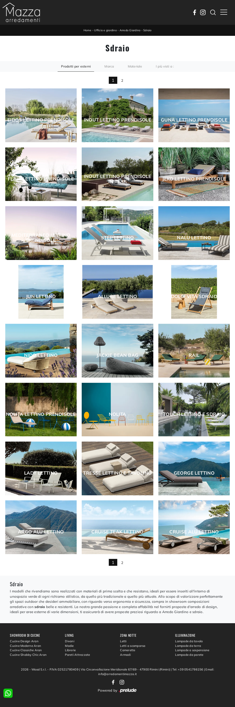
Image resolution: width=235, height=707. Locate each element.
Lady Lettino (41, 473)
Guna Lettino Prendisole (194, 119)
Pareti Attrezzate (77, 654)
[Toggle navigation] (223, 12)
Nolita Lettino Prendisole (41, 414)
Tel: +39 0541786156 (188, 669)
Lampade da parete (189, 654)
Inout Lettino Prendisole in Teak (117, 179)
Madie (69, 646)
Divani (69, 641)
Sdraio (147, 30)
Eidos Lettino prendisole (41, 119)
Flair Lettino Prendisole (41, 178)
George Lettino (194, 473)
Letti (123, 641)
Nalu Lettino (194, 237)
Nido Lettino (41, 355)
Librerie (70, 650)
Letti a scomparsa (132, 646)
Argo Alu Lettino (41, 531)
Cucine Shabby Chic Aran (28, 654)
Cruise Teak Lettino (117, 531)
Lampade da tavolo (189, 641)
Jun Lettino (41, 296)
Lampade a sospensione (192, 650)
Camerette (127, 650)
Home (88, 30)
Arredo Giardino (130, 30)
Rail (194, 355)
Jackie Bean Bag (117, 355)
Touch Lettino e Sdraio (194, 414)
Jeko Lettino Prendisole (194, 178)
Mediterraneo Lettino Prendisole (40, 238)
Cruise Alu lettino (194, 531)
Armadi (125, 654)
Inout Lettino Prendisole (117, 119)
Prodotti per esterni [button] (76, 66)
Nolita (117, 414)
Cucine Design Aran (24, 641)
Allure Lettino (117, 296)
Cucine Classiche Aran (26, 650)
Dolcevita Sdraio (194, 296)
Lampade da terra (188, 646)
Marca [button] (109, 66)
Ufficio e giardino (105, 30)
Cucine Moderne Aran (25, 646)
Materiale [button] (135, 66)
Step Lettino (117, 237)
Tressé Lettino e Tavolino (117, 473)
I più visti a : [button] (165, 66)
